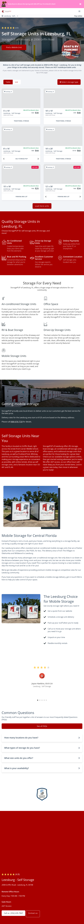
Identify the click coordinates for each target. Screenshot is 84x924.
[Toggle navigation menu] (80, 11)
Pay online (78, 16)
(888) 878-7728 (17, 423)
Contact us (34, 913)
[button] (37, 701)
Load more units (42, 207)
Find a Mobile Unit (14, 48)
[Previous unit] (4, 159)
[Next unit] (38, 159)
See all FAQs (42, 727)
